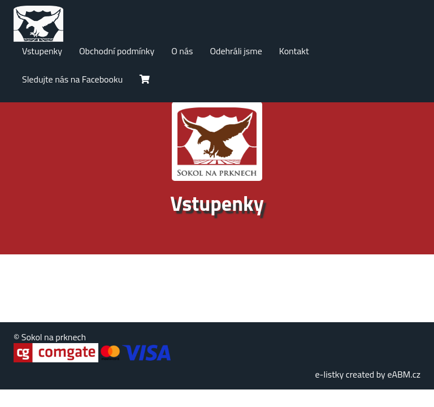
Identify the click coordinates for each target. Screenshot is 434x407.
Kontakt (294, 51)
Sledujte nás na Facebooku (72, 79)
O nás (182, 51)
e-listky (329, 374)
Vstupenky (42, 51)
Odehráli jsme (236, 51)
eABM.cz (403, 374)
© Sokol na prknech (50, 337)
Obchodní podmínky (116, 51)
